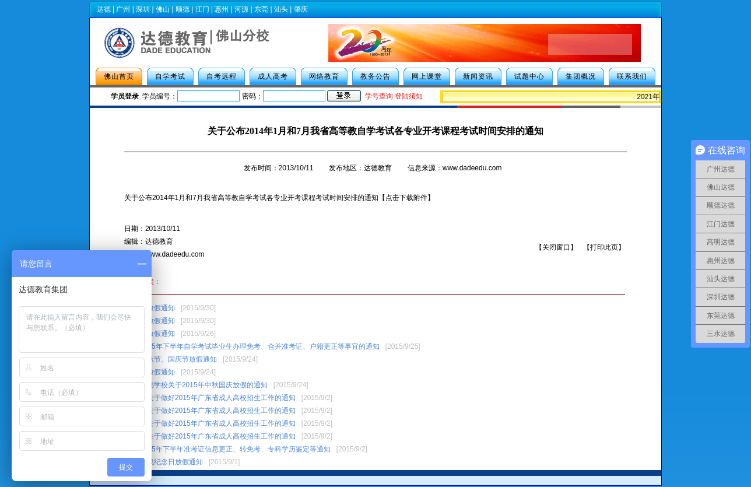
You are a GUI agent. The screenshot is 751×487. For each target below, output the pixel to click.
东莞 (261, 9)
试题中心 (529, 76)
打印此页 (604, 247)
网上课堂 (427, 76)
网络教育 (324, 76)
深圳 (143, 9)
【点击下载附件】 (406, 198)
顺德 (182, 9)
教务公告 (375, 76)
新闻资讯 (478, 76)
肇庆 (301, 9)
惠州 (222, 9)
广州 (123, 9)
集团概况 (581, 76)
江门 (202, 9)
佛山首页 (119, 76)
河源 (241, 9)
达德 (104, 9)
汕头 (281, 9)
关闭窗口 (556, 247)
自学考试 (170, 76)
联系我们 (632, 76)
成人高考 (273, 76)
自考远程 (221, 76)
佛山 (163, 9)
